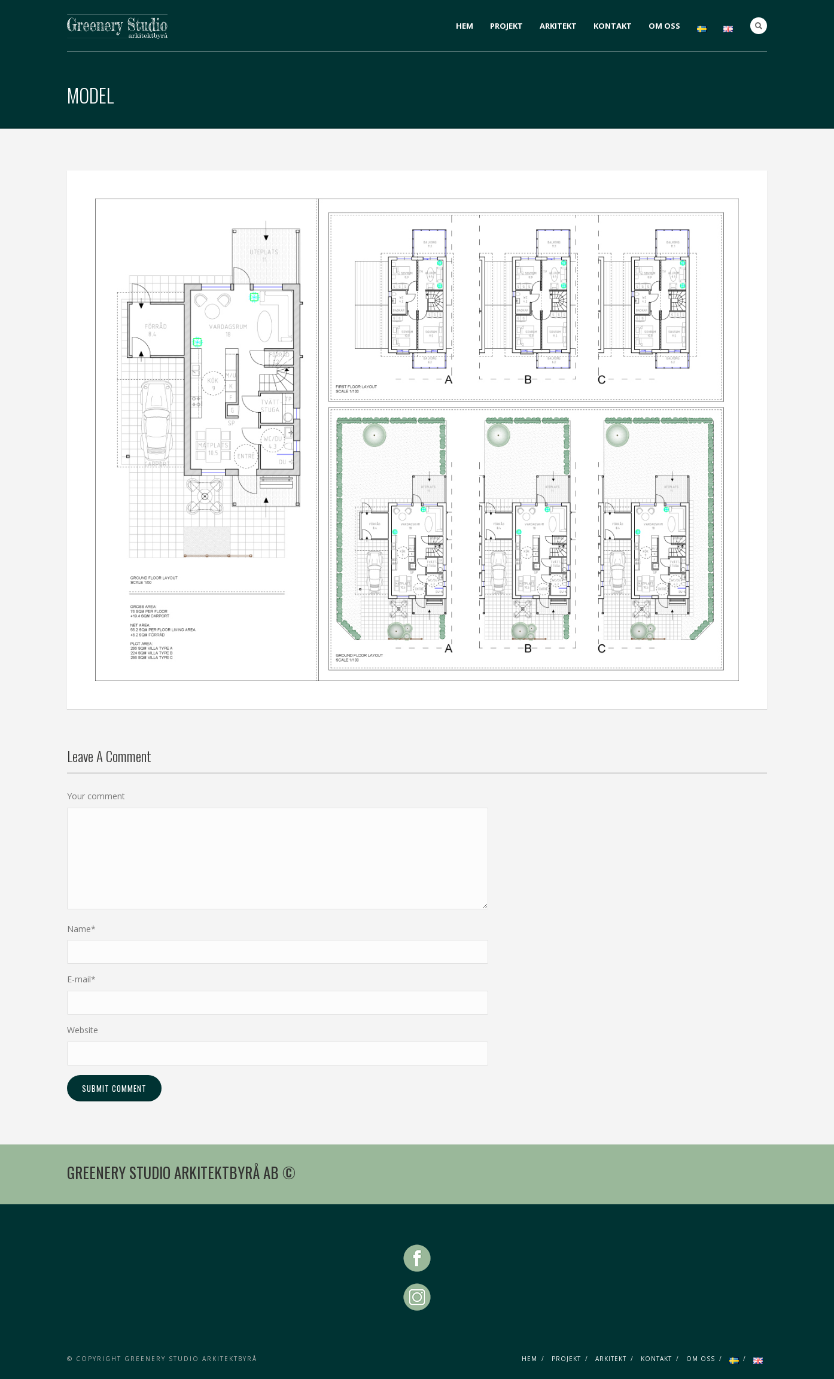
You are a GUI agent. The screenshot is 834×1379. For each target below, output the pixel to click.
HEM (464, 25)
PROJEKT (506, 25)
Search (758, 25)
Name (81, 928)
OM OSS (664, 25)
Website (82, 1030)
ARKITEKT (558, 25)
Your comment (96, 796)
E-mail (81, 979)
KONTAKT (612, 25)
